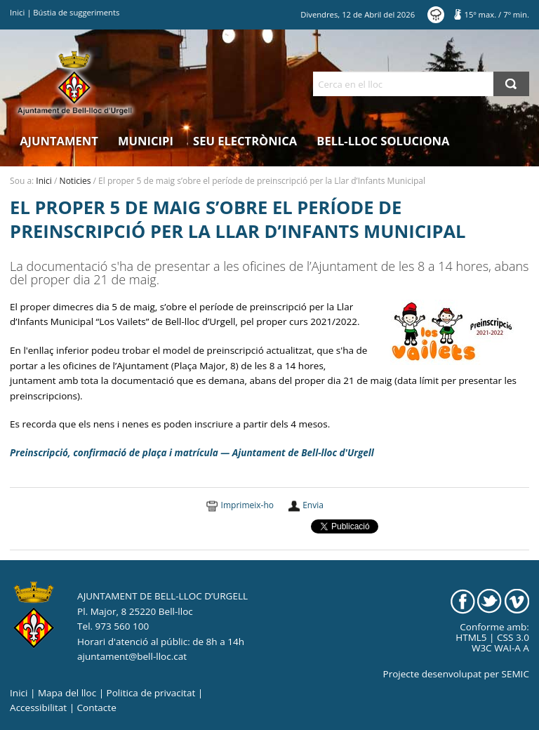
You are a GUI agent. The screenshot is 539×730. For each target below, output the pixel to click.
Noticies (75, 181)
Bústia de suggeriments (76, 12)
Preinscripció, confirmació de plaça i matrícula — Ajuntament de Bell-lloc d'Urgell (192, 452)
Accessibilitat (38, 707)
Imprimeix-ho (247, 505)
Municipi (145, 141)
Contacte (97, 707)
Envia (313, 505)
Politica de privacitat (151, 692)
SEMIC (515, 674)
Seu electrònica (245, 141)
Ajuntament (59, 141)
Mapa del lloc (67, 692)
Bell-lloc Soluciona (383, 141)
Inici (17, 12)
